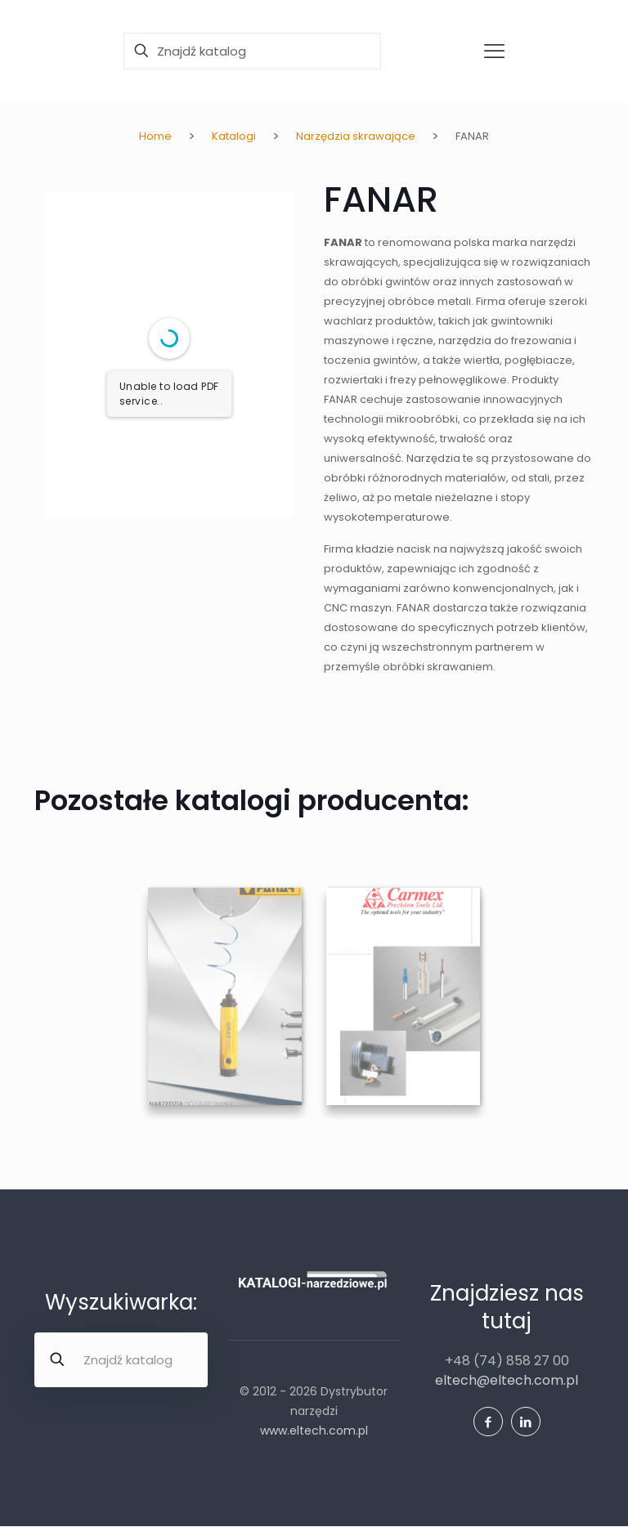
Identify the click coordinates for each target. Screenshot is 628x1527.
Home (155, 136)
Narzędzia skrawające (355, 136)
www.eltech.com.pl (314, 1430)
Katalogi (234, 136)
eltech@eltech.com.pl (506, 1380)
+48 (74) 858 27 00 (507, 1360)
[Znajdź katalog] (252, 51)
